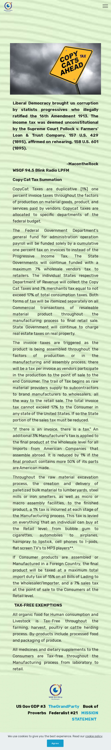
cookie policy (93, 739)
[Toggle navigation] (105, 6)
